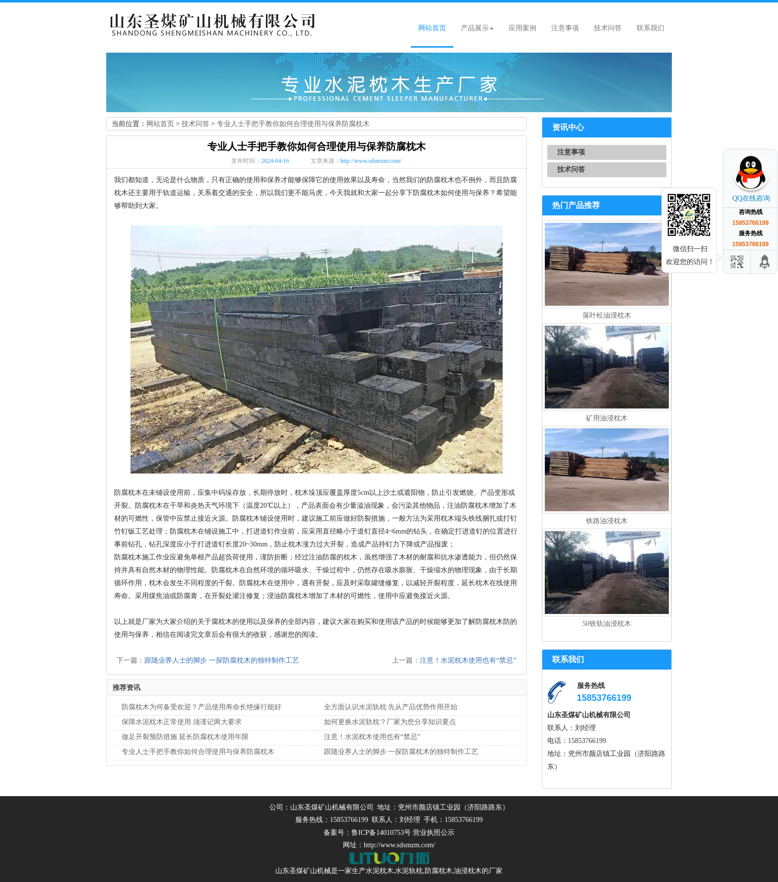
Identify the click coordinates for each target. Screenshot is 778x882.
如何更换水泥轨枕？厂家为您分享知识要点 (390, 722)
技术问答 (608, 28)
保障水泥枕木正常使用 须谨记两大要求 (182, 722)
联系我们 (650, 28)
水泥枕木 (379, 871)
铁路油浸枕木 (607, 521)
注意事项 (565, 28)
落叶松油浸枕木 (607, 315)
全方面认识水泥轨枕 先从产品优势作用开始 (391, 707)
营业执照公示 (433, 832)
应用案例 (522, 28)
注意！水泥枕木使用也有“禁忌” (468, 660)
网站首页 (432, 28)
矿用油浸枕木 (607, 418)
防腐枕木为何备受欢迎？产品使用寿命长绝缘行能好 (201, 707)
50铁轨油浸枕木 (607, 623)
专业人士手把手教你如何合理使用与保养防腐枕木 (293, 124)
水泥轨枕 (409, 871)
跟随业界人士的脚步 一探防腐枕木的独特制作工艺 (221, 660)
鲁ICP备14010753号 (381, 832)
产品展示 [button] (477, 28)
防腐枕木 (439, 871)
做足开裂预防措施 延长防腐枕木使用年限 (185, 737)
